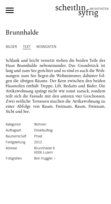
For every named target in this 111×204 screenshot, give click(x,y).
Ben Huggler (43, 158)
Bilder (11, 47)
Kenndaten (46, 47)
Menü (10, 10)
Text (27, 47)
